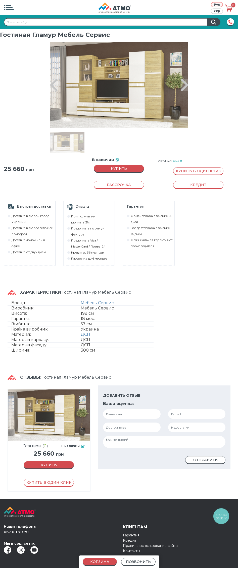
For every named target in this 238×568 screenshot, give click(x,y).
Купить (119, 168)
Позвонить (138, 561)
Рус (217, 5)
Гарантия (131, 535)
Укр (217, 11)
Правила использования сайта (150, 545)
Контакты (131, 551)
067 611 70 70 (16, 532)
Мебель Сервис (97, 302)
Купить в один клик (198, 171)
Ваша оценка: (118, 403)
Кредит (129, 540)
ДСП (85, 334)
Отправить (205, 460)
